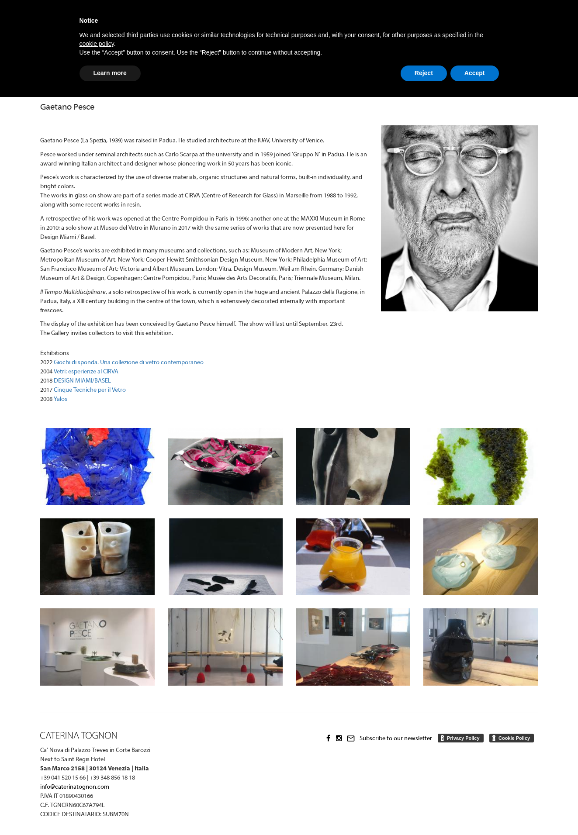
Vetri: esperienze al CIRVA (86, 372)
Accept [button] (474, 72)
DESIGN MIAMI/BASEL (82, 381)
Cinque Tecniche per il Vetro (90, 390)
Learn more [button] (110, 72)
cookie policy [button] (97, 43)
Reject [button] (424, 72)
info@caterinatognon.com (74, 787)
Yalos (60, 399)
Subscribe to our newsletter (396, 738)
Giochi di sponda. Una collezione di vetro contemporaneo (129, 362)
